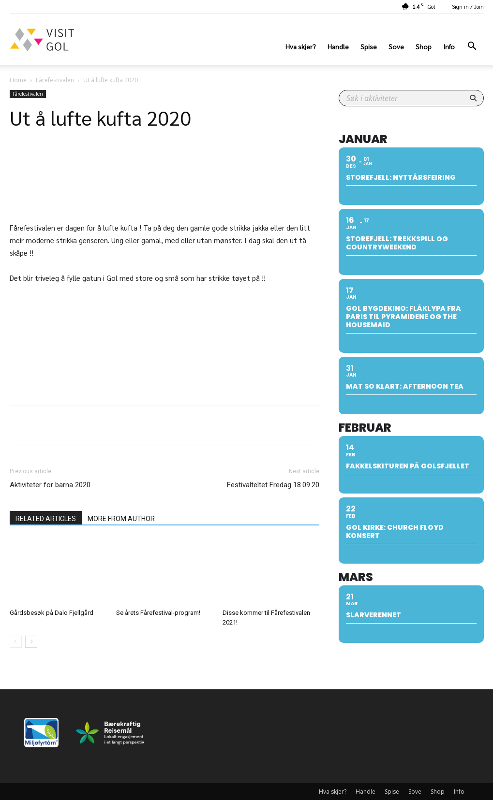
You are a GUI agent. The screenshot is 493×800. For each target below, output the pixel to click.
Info (449, 46)
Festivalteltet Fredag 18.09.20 (273, 484)
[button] (472, 47)
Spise (368, 46)
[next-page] (31, 642)
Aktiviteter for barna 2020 (50, 484)
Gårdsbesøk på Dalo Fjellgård (51, 612)
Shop (424, 46)
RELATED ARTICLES (45, 519)
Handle (338, 46)
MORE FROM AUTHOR (121, 519)
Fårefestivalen (55, 80)
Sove (396, 46)
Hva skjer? (300, 46)
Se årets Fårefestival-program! (158, 612)
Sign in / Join (468, 6)
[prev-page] (16, 642)
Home (18, 80)
